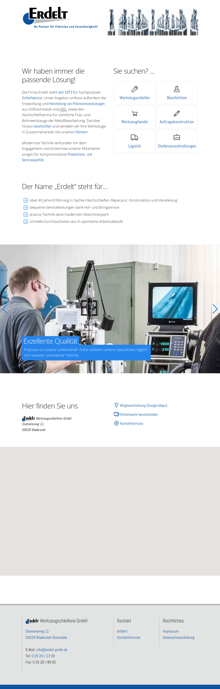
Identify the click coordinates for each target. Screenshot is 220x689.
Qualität (68, 43)
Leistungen (37, 43)
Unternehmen (130, 43)
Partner (99, 43)
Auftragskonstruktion (177, 121)
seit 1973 (65, 92)
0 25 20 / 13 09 (43, 655)
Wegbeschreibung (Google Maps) (140, 405)
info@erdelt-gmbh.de (51, 649)
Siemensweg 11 (37, 631)
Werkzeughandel (134, 121)
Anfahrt (122, 631)
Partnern (81, 131)
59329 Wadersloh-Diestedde (46, 637)
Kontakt (161, 43)
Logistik (134, 146)
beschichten (42, 126)
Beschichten (177, 97)
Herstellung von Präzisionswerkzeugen (77, 103)
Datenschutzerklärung (178, 637)
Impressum (171, 631)
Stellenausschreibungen (177, 146)
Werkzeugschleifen (134, 97)
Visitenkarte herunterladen (135, 414)
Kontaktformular (128, 423)
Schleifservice (32, 97)
